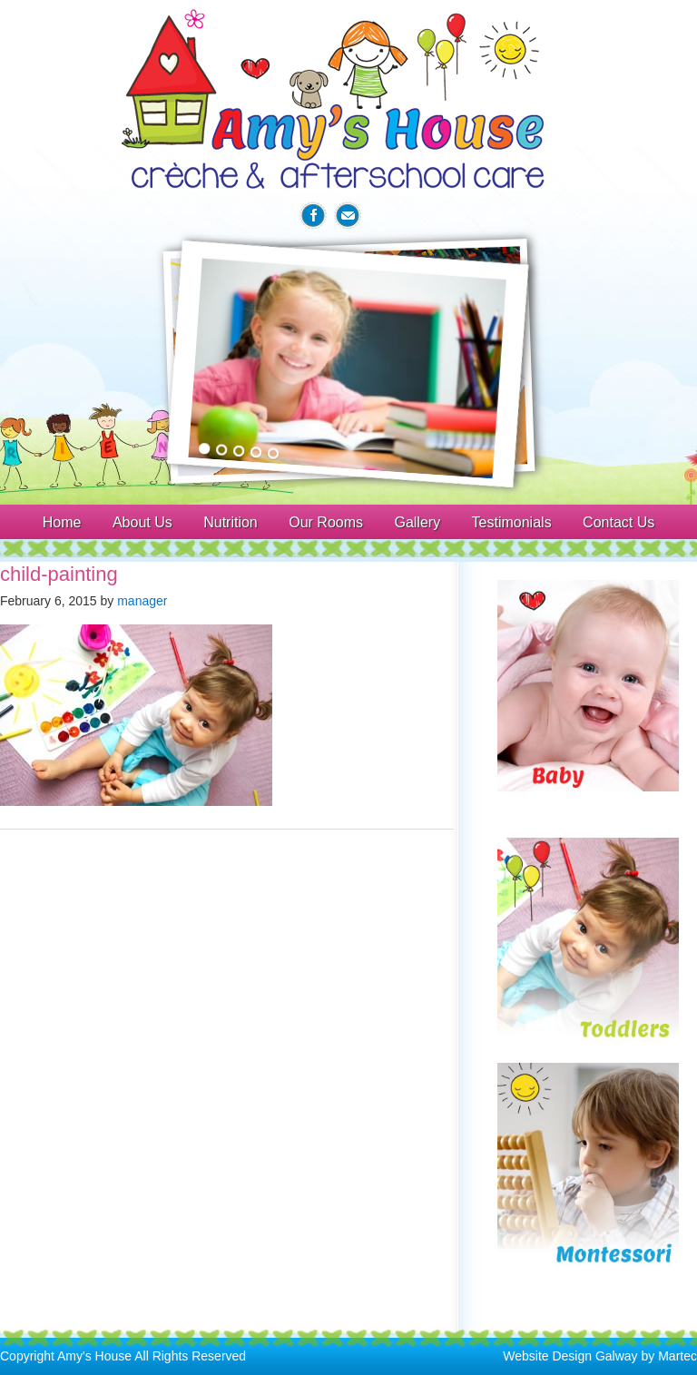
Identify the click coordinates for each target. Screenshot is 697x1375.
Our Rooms (326, 522)
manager (142, 601)
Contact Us (618, 522)
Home (62, 522)
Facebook (313, 215)
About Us (142, 522)
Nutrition (230, 522)
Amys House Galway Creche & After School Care (348, 100)
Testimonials (512, 522)
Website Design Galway (570, 1356)
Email (347, 215)
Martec (677, 1356)
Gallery (417, 522)
